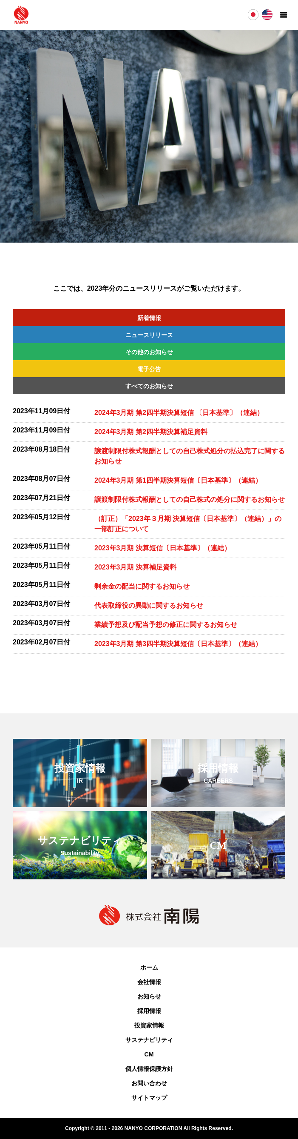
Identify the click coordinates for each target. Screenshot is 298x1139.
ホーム (149, 967)
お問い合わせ (149, 1083)
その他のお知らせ (149, 352)
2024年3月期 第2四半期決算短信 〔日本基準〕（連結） (179, 412)
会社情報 (149, 982)
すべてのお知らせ (149, 386)
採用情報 (149, 1010)
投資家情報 (149, 1025)
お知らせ (149, 996)
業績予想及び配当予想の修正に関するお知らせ (165, 624)
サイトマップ (149, 1097)
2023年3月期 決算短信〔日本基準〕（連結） (162, 548)
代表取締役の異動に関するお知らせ (148, 605)
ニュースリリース (149, 335)
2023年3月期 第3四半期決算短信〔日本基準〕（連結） (178, 643)
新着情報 (149, 318)
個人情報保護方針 (149, 1068)
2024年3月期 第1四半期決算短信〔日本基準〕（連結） (178, 480)
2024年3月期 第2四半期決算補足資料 (150, 431)
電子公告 (149, 369)
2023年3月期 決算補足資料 (135, 567)
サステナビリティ (149, 1039)
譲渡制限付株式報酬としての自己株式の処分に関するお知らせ (189, 499)
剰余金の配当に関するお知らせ (142, 586)
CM (149, 1054)
